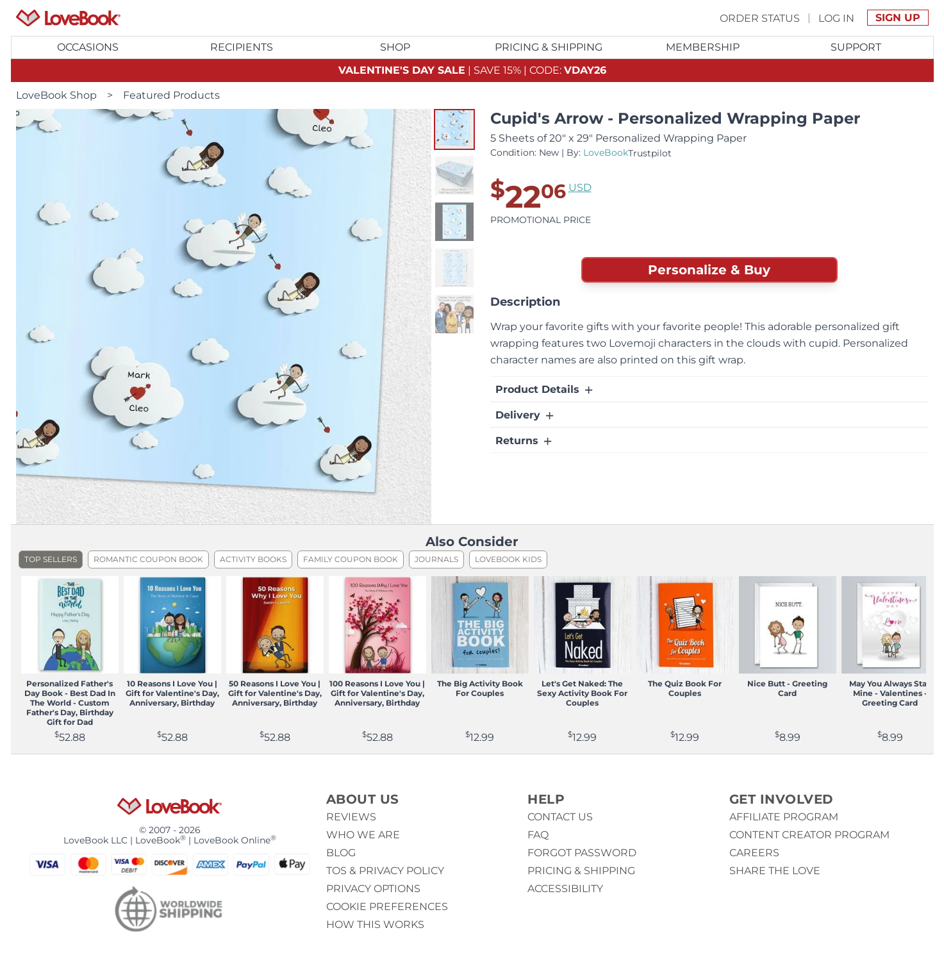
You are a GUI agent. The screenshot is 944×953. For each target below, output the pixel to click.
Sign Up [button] (897, 18)
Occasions (88, 47)
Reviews (351, 817)
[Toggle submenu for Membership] (702, 47)
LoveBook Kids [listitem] (508, 559)
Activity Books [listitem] (253, 559)
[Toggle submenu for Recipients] (242, 47)
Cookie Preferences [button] (387, 906)
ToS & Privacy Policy (385, 871)
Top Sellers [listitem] (50, 559)
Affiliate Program (783, 817)
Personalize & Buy (709, 270)
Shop (395, 47)
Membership (703, 47)
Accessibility (565, 889)
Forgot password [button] (581, 853)
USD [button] (580, 187)
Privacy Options (373, 889)
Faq (538, 835)
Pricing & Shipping (548, 47)
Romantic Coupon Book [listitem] (148, 559)
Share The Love (774, 871)
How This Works (375, 924)
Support (856, 47)
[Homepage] (68, 18)
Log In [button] (836, 18)
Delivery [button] (525, 415)
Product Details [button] (545, 389)
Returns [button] (524, 441)
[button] (454, 129)
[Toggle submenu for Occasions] (88, 47)
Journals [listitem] (436, 559)
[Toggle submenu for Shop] (395, 47)
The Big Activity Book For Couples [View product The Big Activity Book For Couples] (480, 688)
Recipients (241, 47)
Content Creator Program (809, 835)
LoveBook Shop (56, 95)
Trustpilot (650, 153)
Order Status (760, 18)
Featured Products (171, 95)
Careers (754, 853)
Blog (341, 853)
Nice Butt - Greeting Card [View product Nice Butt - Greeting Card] (787, 688)
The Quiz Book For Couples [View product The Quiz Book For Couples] (685, 688)
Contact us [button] (560, 817)
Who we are (363, 835)
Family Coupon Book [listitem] (350, 559)
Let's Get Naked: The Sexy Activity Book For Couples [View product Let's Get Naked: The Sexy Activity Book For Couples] (582, 693)
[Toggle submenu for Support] (856, 47)
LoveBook (605, 152)
